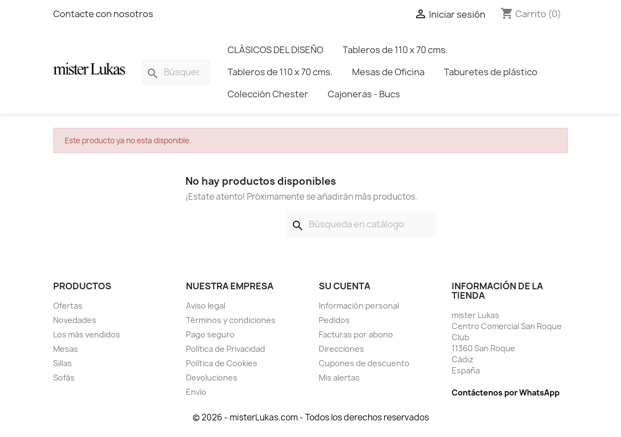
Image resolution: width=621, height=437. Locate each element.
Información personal (359, 305)
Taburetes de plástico (490, 72)
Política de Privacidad (225, 349)
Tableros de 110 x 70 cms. (395, 50)
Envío (196, 392)
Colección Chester (267, 94)
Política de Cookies (221, 363)
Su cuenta (344, 286)
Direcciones (341, 349)
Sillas (62, 363)
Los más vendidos (86, 334)
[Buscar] (176, 72)
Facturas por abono (356, 334)
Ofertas (67, 305)
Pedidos (334, 320)
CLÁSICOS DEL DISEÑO (275, 50)
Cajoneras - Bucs (364, 94)
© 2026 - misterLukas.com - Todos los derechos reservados (311, 417)
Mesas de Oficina (388, 72)
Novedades (74, 320)
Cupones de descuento (364, 363)
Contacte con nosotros (103, 14)
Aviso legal (205, 305)
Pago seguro (210, 334)
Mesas (65, 349)
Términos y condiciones (231, 320)
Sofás (64, 377)
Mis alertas (339, 377)
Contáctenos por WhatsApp (506, 392)
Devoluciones (211, 377)
